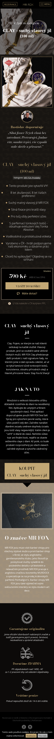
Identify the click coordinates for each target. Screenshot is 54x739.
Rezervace (10, 4)
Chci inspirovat (35, 718)
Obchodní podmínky (21, 720)
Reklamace (37, 720)
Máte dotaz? (27, 293)
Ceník (16, 718)
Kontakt (47, 718)
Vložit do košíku (27, 286)
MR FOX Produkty (32, 177)
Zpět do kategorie (27, 23)
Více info (43, 736)
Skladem (47, 271)
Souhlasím (31, 736)
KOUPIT (27, 471)
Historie (23, 718)
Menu (45, 4)
